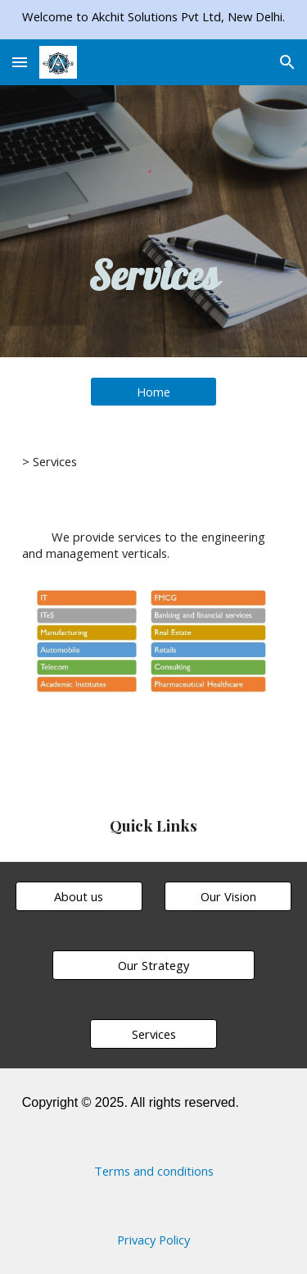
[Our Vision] (228, 896)
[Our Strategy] (153, 965)
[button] (19, 61)
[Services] (153, 1033)
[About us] (79, 896)
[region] (153, 19)
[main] (154, 274)
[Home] (153, 391)
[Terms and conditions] (154, 1170)
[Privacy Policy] (153, 1239)
